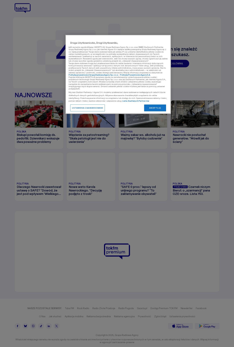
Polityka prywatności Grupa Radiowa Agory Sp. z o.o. (94, 75)
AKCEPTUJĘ (155, 108)
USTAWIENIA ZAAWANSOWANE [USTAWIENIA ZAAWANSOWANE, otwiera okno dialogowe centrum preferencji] (87, 108)
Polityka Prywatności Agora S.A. (135, 75)
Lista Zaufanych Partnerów (135, 101)
